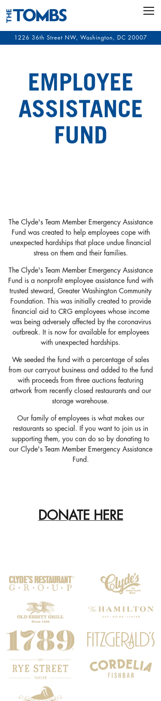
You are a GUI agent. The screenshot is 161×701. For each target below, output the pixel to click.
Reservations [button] (80, 668)
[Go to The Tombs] (80, 38)
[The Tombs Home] (36, 15)
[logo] (40, 578)
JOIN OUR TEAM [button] (80, 690)
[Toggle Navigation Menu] (149, 11)
